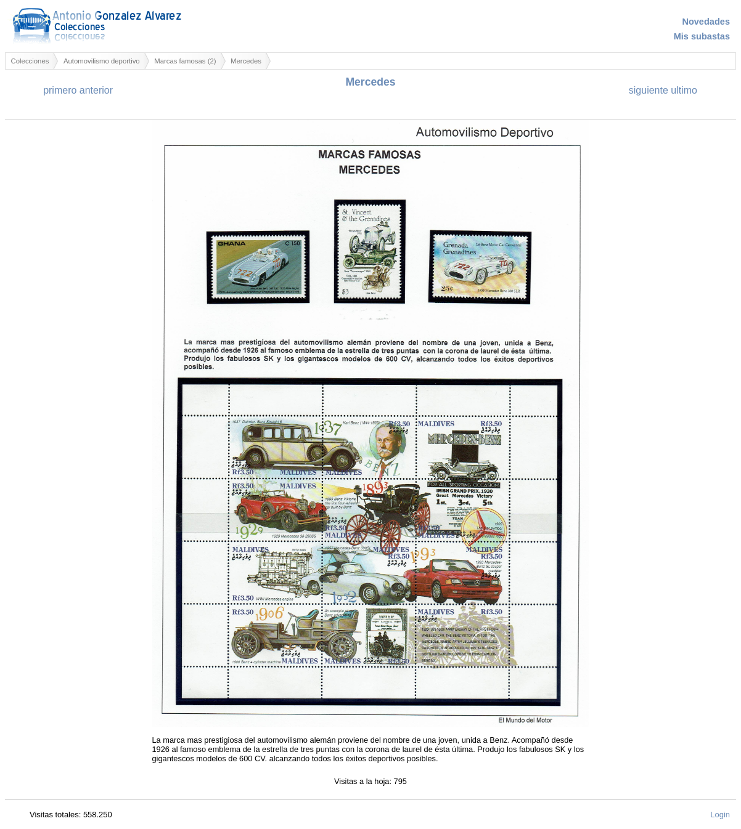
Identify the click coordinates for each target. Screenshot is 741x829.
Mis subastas (702, 36)
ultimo (684, 90)
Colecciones (30, 61)
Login (720, 814)
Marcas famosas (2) (185, 61)
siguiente (648, 90)
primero (59, 90)
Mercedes (246, 61)
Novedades (706, 21)
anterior (96, 90)
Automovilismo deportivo (101, 61)
